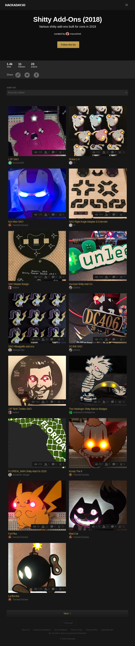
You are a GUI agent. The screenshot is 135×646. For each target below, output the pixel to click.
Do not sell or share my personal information (67, 633)
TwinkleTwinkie (18, 225)
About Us (26, 630)
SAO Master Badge (18, 284)
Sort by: (11, 87)
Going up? (67, 623)
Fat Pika (12, 533)
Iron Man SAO (15, 221)
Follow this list (68, 44)
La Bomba (13, 596)
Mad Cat (73, 533)
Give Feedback (60, 630)
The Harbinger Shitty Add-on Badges (88, 408)
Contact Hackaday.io (42, 630)
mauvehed (73, 34)
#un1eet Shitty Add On (80, 284)
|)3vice (74, 287)
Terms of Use (76, 630)
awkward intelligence (82, 412)
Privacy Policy (92, 630)
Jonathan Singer (19, 474)
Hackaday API (107, 630)
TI (72, 163)
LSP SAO (13, 159)
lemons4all (16, 163)
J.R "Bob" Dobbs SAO (20, 408)
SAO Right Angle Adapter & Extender (88, 221)
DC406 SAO (75, 346)
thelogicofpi (16, 350)
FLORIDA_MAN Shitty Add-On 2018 (27, 471)
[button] (127, 5)
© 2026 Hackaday (67, 639)
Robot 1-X (74, 159)
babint (13, 287)
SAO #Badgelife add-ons (21, 346)
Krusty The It (75, 471)
